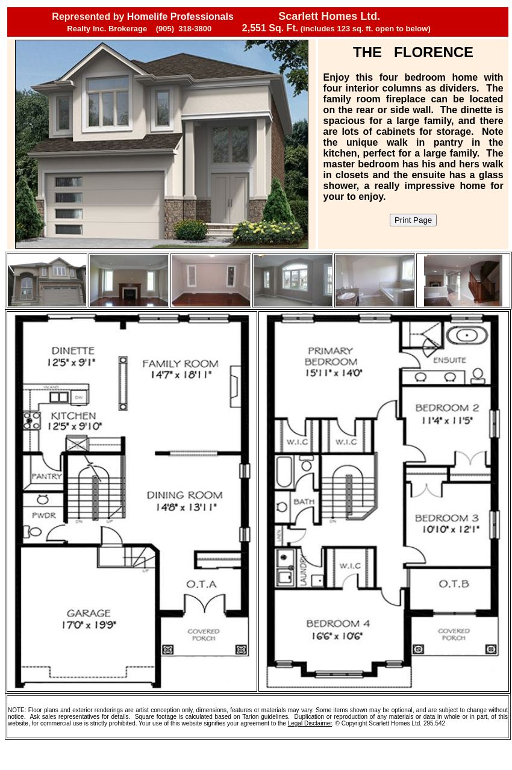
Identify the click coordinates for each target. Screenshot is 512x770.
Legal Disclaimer (310, 723)
